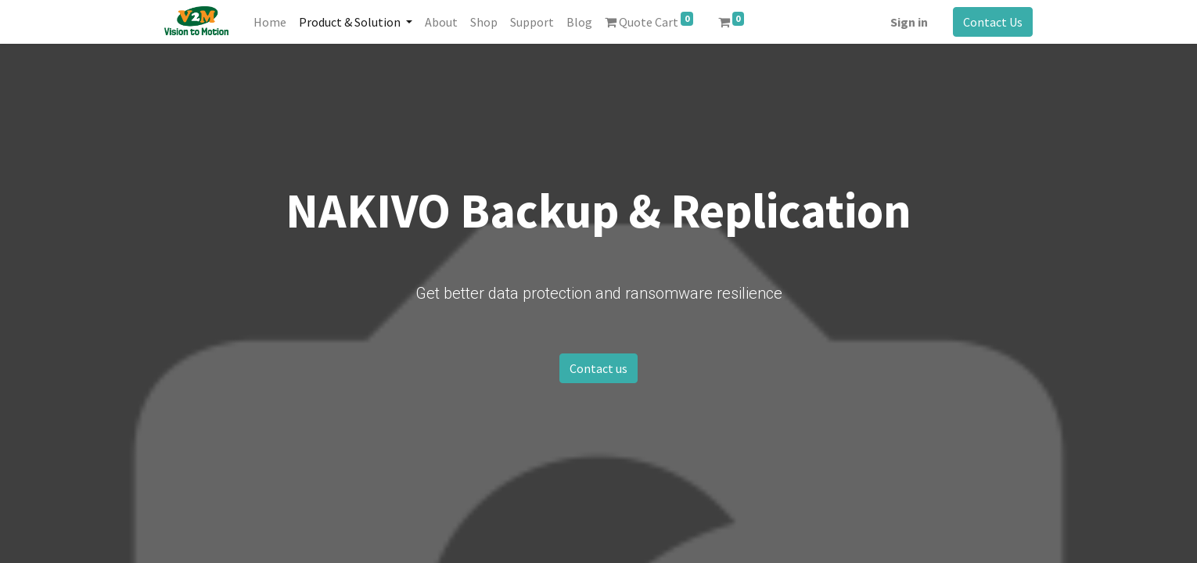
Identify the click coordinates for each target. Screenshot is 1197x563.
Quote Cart (649, 21)
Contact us (598, 368)
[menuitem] (270, 22)
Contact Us (993, 22)
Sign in (909, 22)
